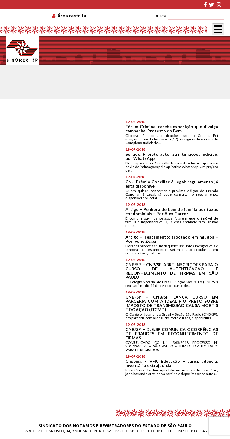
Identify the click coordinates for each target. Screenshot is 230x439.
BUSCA (160, 16)
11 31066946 (196, 431)
